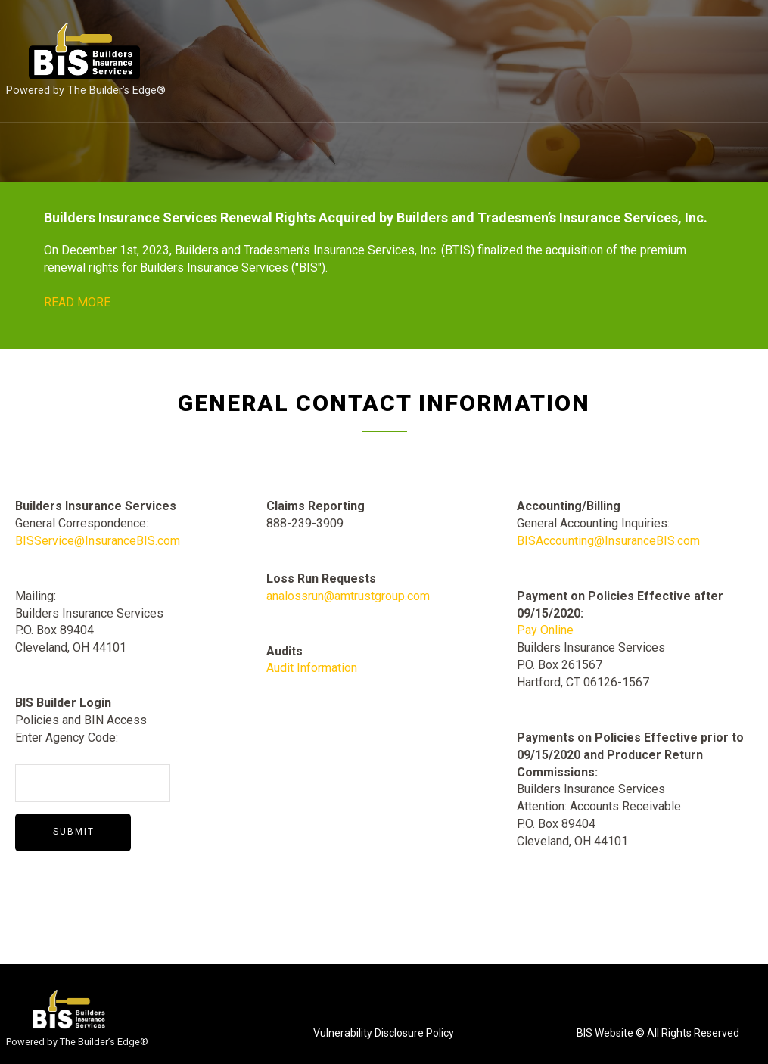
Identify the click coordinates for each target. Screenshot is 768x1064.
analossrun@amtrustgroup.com (348, 596)
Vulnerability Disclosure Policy (383, 1033)
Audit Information (311, 668)
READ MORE (77, 302)
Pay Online (545, 630)
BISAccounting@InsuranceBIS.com (608, 541)
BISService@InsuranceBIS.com (97, 541)
